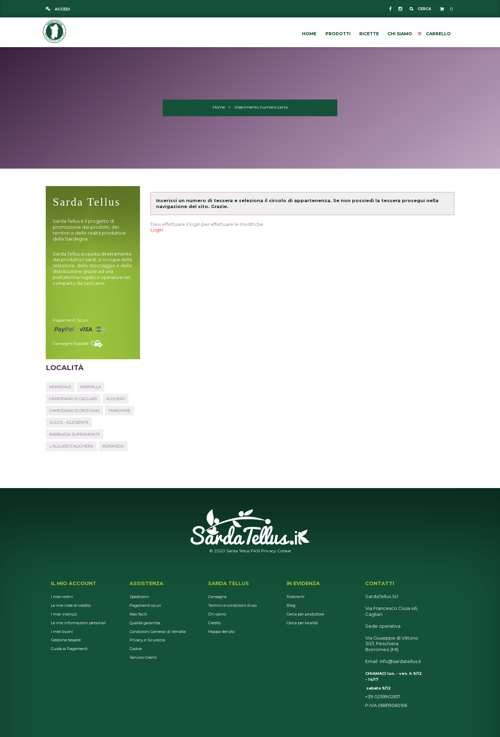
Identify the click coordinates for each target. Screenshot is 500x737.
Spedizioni (139, 596)
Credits (214, 622)
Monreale (60, 386)
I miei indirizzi (64, 614)
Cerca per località (302, 622)
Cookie (284, 550)
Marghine (119, 410)
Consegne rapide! (71, 343)
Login (156, 230)
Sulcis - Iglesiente (69, 422)
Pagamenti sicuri (70, 320)
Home (219, 107)
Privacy (268, 550)
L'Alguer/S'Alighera (71, 446)
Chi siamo (217, 614)
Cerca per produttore (305, 614)
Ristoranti (295, 596)
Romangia (113, 446)
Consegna (217, 596)
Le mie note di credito (71, 605)
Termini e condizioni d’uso (232, 605)
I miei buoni (62, 631)
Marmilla (90, 386)
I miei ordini (62, 596)
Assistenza (146, 583)
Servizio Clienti (143, 657)
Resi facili (138, 614)
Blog (291, 605)
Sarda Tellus (228, 583)
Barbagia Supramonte (74, 434)
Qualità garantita (145, 622)
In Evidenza (303, 583)
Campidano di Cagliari (73, 398)
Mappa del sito (221, 631)
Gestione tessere (66, 639)
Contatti (379, 583)
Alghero (115, 398)
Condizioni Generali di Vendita (158, 631)
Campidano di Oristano (74, 410)
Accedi (62, 9)
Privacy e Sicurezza (147, 639)
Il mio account (73, 583)
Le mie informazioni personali (78, 622)
